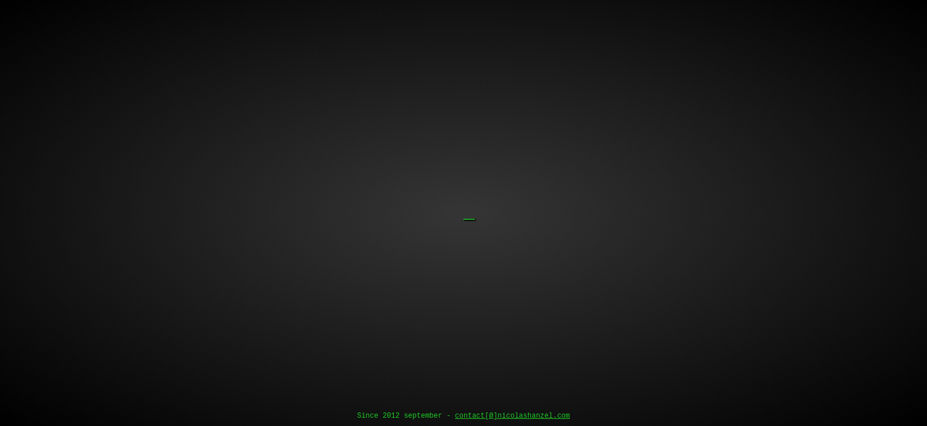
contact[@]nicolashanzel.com (512, 416)
